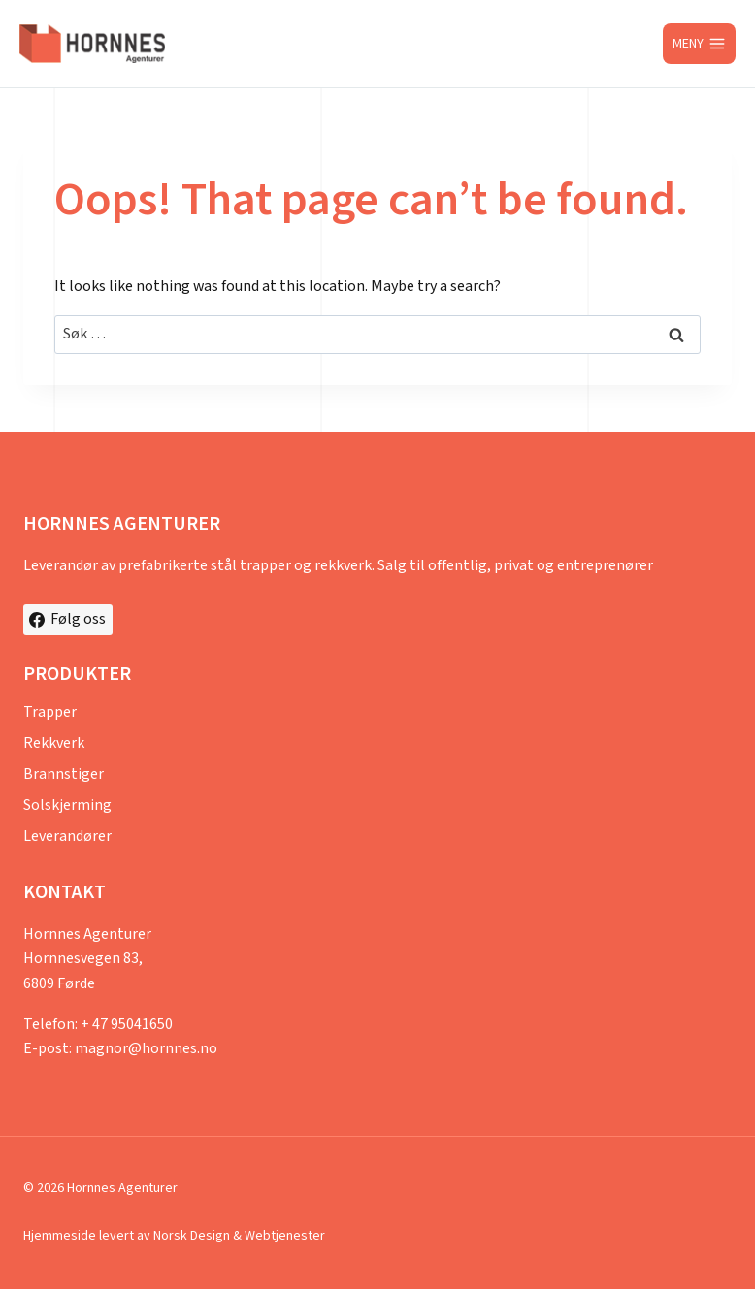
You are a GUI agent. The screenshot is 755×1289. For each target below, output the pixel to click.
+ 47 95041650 (127, 1025)
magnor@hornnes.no (146, 1049)
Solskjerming (67, 805)
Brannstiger (63, 774)
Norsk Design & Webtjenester (239, 1235)
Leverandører (67, 836)
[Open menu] (699, 43)
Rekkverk (53, 743)
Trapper (50, 712)
